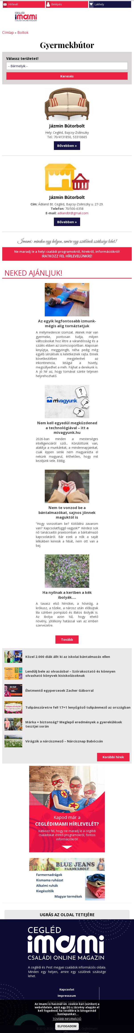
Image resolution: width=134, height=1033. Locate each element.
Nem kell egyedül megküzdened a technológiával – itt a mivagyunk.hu (67, 425)
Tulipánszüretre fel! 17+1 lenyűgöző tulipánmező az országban (77, 703)
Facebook (128, 16)
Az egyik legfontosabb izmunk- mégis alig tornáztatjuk (67, 322)
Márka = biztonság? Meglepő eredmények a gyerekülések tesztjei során (73, 720)
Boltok (21, 32)
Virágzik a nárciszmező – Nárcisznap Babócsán (64, 737)
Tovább (67, 636)
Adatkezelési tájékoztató (66, 998)
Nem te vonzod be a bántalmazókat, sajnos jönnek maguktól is (67, 509)
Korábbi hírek (113, 753)
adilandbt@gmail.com (72, 212)
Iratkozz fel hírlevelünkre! (67, 255)
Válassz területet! (22, 58)
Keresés (119, 16)
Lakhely (99, 4)
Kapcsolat (66, 986)
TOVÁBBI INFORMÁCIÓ (67, 1019)
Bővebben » (67, 145)
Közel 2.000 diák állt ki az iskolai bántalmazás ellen (67, 653)
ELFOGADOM (67, 1026)
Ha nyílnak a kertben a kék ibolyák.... (67, 591)
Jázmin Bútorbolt (67, 125)
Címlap (7, 32)
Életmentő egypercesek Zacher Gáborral (59, 686)
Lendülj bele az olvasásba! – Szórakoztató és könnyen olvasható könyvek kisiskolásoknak (70, 669)
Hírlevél (13, 4)
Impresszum (67, 992)
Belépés (56, 4)
